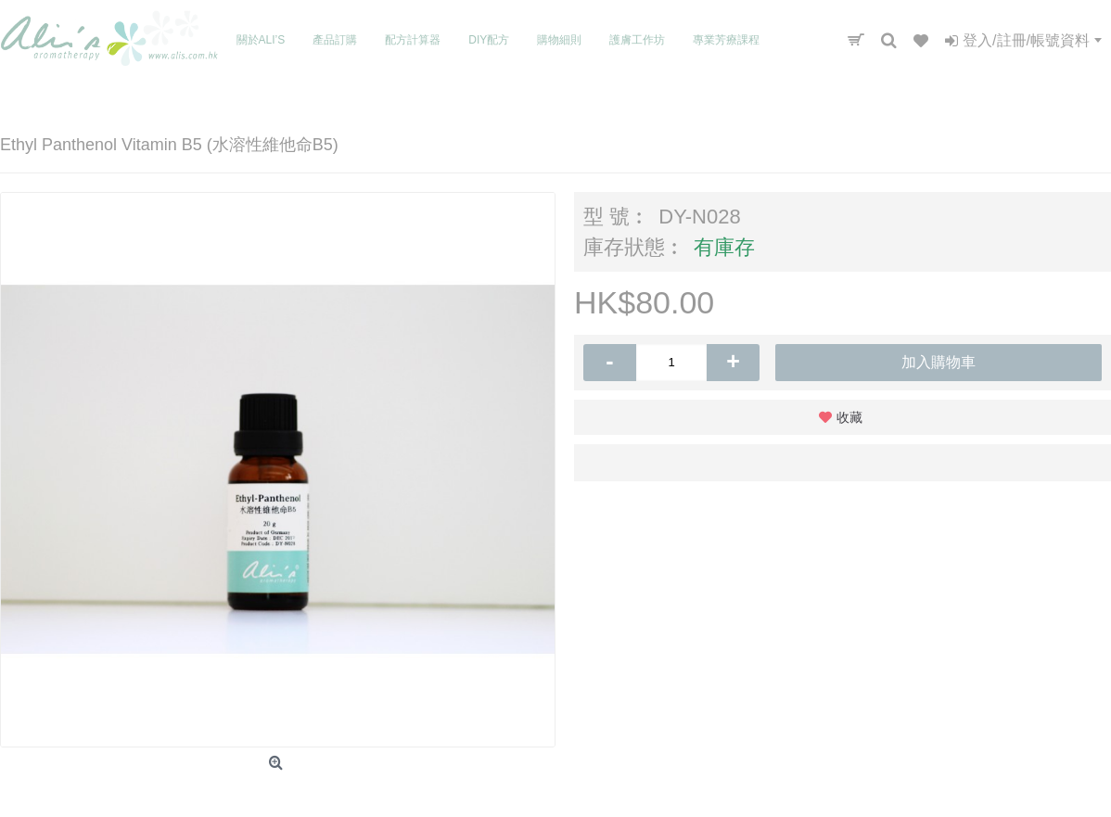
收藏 (849, 417)
